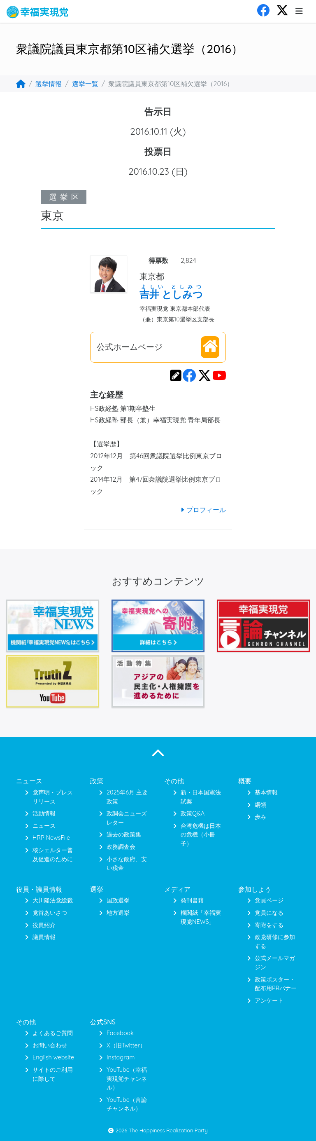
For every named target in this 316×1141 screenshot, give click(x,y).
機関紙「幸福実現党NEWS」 (201, 917)
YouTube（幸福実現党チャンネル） (127, 1078)
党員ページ (269, 900)
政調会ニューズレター (127, 818)
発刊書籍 (192, 900)
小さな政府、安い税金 (127, 863)
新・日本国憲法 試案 (201, 797)
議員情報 (44, 937)
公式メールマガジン (275, 962)
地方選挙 (118, 912)
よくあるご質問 (53, 1033)
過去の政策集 (124, 834)
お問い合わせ (50, 1045)
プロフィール (202, 510)
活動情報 (44, 813)
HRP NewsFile (51, 837)
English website (53, 1057)
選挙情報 (48, 84)
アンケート (269, 1000)
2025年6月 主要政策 (127, 797)
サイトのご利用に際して (53, 1074)
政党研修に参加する (275, 941)
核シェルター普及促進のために (53, 854)
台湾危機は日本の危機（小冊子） (201, 834)
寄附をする (269, 925)
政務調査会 (121, 846)
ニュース (44, 825)
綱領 (260, 804)
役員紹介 (44, 925)
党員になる (269, 912)
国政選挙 (118, 900)
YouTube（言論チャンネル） (127, 1104)
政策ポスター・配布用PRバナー (276, 984)
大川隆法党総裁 (53, 900)
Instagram (121, 1057)
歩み (260, 816)
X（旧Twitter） (126, 1045)
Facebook (120, 1033)
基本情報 (266, 792)
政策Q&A (192, 813)
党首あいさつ (50, 912)
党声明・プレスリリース (53, 797)
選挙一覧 (85, 84)
